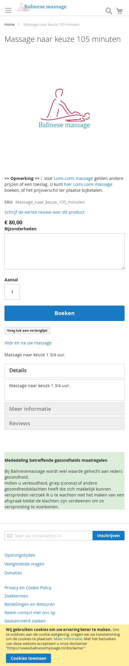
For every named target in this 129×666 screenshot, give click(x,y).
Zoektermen (16, 596)
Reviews (19, 423)
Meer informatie (68, 638)
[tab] (64, 371)
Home (9, 24)
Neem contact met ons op (29, 612)
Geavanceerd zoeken (25, 621)
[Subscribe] (109, 535)
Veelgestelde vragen (24, 564)
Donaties (13, 573)
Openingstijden (19, 555)
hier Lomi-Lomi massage (88, 184)
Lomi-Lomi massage (73, 178)
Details (18, 370)
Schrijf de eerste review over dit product (44, 212)
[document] (64, 645)
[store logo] (41, 7)
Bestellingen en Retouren (29, 604)
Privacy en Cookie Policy (27, 587)
